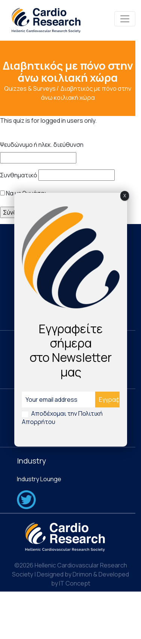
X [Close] (124, 195)
